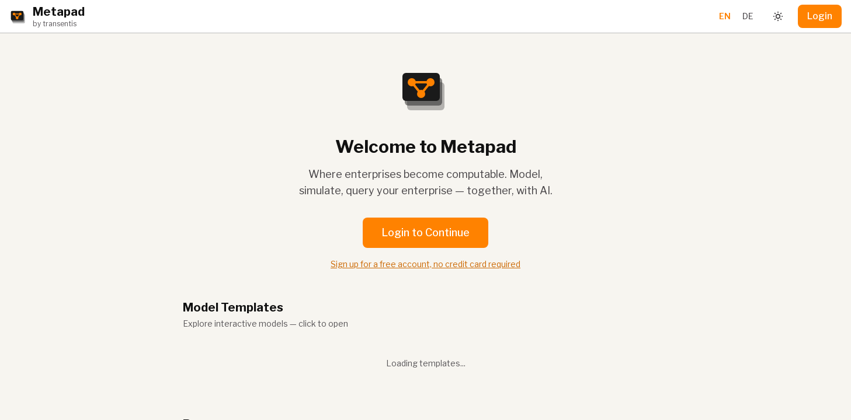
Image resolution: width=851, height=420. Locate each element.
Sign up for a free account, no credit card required (425, 264)
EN (725, 16)
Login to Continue (425, 232)
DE (747, 16)
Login (819, 16)
